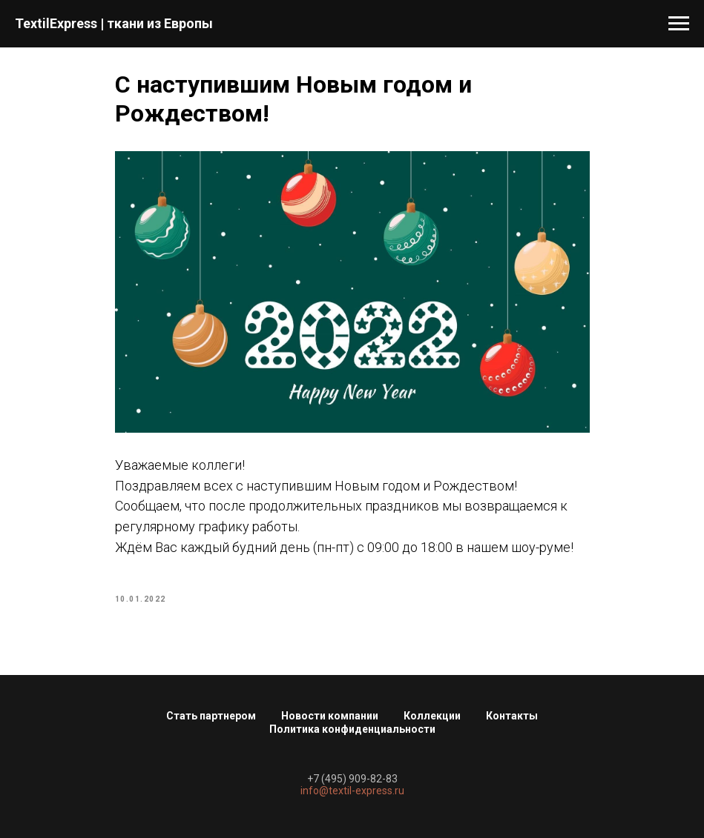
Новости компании (329, 716)
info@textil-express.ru (352, 791)
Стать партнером (211, 716)
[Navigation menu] (678, 23)
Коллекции (432, 716)
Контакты (512, 716)
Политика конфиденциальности (352, 729)
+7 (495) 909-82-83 (352, 779)
